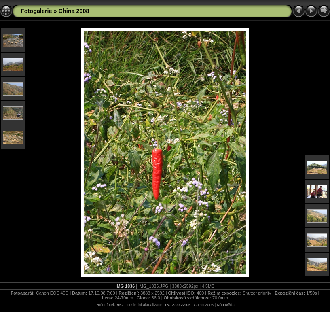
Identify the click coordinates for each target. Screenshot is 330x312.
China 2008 (74, 11)
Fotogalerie (36, 11)
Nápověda (226, 304)
